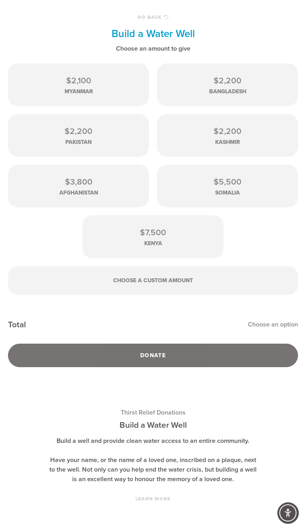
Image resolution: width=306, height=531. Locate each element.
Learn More (153, 498)
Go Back (153, 17)
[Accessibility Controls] (288, 513)
